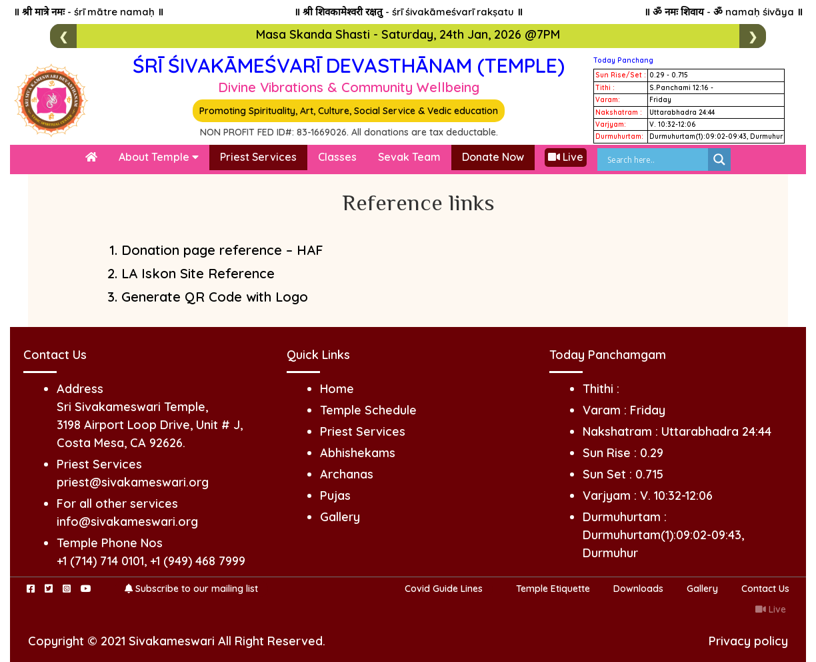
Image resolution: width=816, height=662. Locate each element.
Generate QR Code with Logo (214, 296)
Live (565, 156)
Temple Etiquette (553, 589)
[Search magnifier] (719, 159)
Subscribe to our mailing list (191, 589)
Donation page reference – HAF (222, 250)
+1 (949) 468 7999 (197, 561)
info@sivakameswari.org (127, 521)
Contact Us (765, 589)
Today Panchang (623, 60)
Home (337, 388)
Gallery (340, 517)
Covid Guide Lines (444, 589)
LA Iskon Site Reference (198, 273)
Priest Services (258, 156)
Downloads (638, 589)
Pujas (335, 495)
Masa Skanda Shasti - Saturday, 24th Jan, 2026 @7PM (408, 34)
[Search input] (656, 159)
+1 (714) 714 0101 (100, 561)
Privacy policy (748, 641)
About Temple (159, 156)
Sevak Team (409, 156)
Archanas (346, 474)
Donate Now (493, 156)
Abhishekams (357, 452)
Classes (337, 156)
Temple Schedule (368, 410)
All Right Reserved (270, 641)
